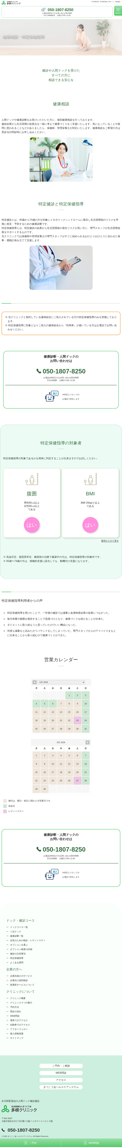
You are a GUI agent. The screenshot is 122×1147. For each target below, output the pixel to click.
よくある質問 (16, 962)
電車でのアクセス (19, 1020)
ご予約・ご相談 (61, 1065)
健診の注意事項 (18, 953)
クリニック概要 (18, 998)
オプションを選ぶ (19, 945)
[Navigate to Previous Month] (35, 682)
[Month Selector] (61, 682)
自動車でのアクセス (20, 1024)
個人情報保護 (16, 1033)
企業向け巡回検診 (19, 980)
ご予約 (30, 1143)
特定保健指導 (16, 958)
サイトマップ (16, 1038)
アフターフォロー (19, 1029)
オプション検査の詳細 (21, 949)
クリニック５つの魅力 (21, 1002)
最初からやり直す (110, 540)
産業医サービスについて (22, 985)
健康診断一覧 (16, 936)
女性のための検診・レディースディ (27, 940)
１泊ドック (15, 931)
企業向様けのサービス (21, 976)
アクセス (61, 1080)
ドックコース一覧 (19, 927)
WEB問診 (15, 1016)
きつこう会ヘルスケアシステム (61, 1087)
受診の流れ (15, 1011)
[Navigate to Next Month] (88, 742)
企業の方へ (14, 969)
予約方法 (14, 1007)
